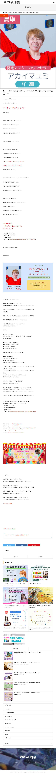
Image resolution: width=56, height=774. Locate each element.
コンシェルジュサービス (10, 719)
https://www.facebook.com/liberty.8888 (16, 432)
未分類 (4, 15)
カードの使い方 (8, 716)
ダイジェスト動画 (8, 503)
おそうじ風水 (8, 705)
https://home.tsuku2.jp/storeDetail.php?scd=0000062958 (23, 428)
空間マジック (8, 738)
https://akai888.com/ (16, 426)
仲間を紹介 (7, 730)
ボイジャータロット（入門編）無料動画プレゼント (17, 535)
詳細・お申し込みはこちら (10, 528)
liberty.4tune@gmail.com (17, 423)
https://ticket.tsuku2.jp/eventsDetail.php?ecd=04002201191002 (23, 239)
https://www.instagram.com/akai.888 (15, 430)
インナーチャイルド (9, 712)
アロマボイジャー (9, 708)
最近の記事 (15, 648)
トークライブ (8, 723)
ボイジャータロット (9, 727)
